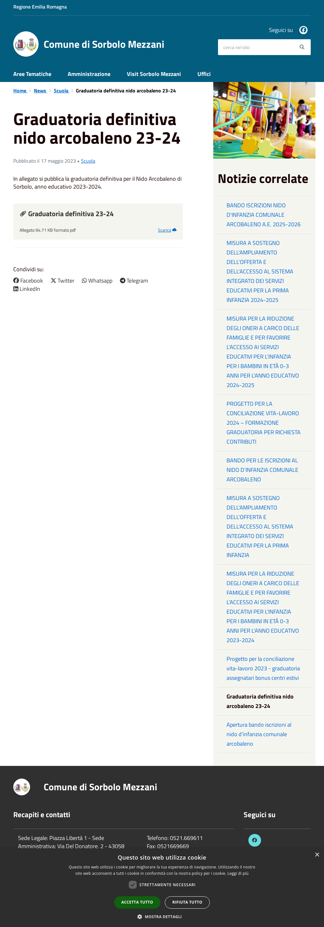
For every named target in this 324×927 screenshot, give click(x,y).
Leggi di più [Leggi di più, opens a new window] (238, 873)
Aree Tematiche (32, 74)
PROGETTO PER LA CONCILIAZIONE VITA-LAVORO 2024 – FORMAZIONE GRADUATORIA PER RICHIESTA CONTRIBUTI (264, 422)
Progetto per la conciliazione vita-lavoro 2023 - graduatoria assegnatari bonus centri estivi (263, 668)
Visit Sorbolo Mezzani (154, 74)
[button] (162, 916)
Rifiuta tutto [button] (187, 902)
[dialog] (162, 887)
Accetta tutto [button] (137, 902)
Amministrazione (89, 74)
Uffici (204, 74)
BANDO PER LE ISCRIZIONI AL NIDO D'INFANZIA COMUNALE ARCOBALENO (262, 470)
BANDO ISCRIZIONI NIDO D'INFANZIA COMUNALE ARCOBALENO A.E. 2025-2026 (264, 215)
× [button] (317, 855)
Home (20, 90)
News (40, 90)
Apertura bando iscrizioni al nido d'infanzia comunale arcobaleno (259, 734)
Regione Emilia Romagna (40, 6)
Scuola (62, 90)
